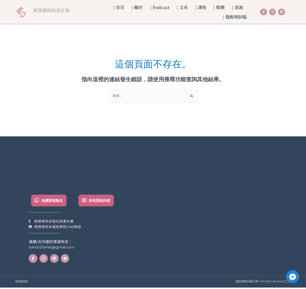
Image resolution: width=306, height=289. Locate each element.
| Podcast (159, 7)
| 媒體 (219, 7)
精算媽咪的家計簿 (54, 10)
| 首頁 (118, 7)
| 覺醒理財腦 (235, 17)
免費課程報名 (53, 200)
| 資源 (237, 7)
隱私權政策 (22, 282)
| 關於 (137, 7)
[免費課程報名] (37, 200)
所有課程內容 (100, 200)
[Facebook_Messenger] (292, 276)
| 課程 (200, 7)
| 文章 (182, 7)
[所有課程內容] (84, 200)
